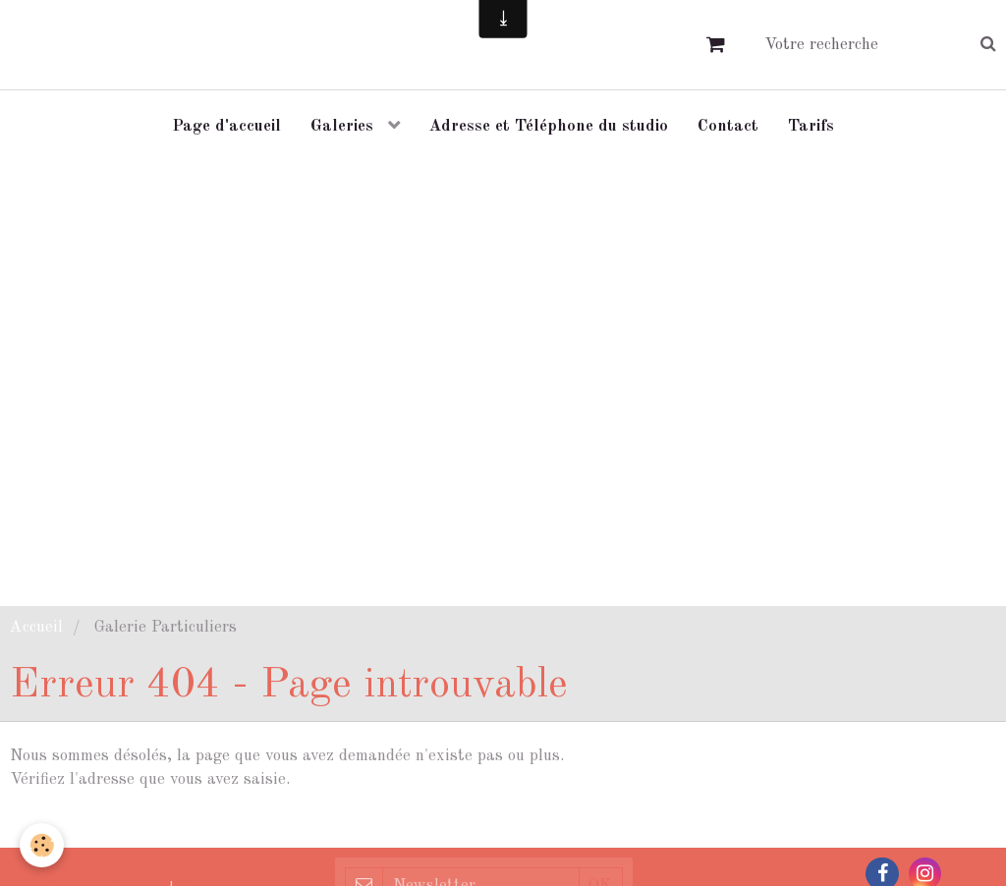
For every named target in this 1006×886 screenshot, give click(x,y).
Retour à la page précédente (113, 825)
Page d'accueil (226, 126)
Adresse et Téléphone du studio (548, 126)
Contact (728, 126)
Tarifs (811, 126)
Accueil (36, 627)
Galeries (344, 126)
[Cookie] (42, 845)
